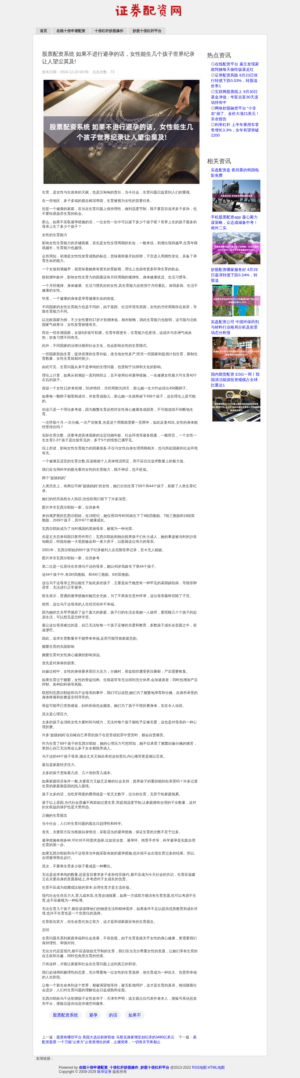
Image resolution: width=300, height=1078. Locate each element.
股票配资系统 (65, 1015)
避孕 (93, 1015)
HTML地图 (216, 1067)
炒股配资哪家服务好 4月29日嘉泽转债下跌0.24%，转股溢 (234, 275)
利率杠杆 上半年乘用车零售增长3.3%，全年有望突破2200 (235, 129)
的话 (113, 1015)
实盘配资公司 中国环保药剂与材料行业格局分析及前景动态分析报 (235, 327)
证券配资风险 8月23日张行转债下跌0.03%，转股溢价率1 (234, 80)
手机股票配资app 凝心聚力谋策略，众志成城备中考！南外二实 (234, 222)
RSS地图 (199, 1067)
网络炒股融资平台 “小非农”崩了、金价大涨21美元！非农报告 (235, 113)
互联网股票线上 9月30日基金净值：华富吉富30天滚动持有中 (234, 97)
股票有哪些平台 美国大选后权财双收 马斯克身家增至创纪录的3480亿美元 (115, 1037)
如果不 (134, 1015)
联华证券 (104, 1072)
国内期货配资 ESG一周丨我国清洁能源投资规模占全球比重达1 (235, 379)
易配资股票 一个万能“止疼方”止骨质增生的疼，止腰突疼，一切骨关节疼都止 (119, 1039)
